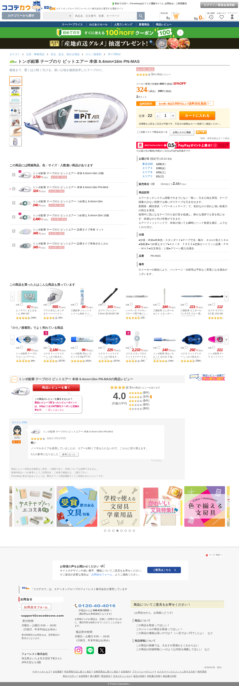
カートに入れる (197, 115)
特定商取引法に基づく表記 (77, 671)
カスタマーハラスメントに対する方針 (176, 671)
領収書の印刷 (153, 676)
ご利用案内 (181, 3)
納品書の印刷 (169, 676)
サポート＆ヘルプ (41, 671)
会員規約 (125, 671)
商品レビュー (164, 24)
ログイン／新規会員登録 (219, 5)
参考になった (69, 454)
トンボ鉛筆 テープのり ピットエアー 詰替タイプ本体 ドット (68, 229)
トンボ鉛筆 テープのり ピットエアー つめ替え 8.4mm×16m (68, 201)
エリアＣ (147, 176)
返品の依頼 (139, 676)
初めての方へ (120, 3)
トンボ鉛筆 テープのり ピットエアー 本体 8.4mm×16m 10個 (68, 173)
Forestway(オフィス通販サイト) (146, 3)
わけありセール (98, 24)
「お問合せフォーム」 (102, 574)
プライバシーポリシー (143, 671)
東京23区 (147, 163)
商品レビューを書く (56, 387)
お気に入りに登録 (182, 132)
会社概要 (57, 671)
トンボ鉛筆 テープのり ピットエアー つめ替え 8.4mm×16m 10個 (71, 215)
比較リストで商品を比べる (154, 132)
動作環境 (202, 671)
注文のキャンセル (122, 676)
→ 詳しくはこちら (54, 410)
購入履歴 (94, 676)
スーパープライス (72, 24)
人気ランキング (123, 24)
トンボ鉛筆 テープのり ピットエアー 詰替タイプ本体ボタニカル (70, 243)
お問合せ (169, 3)
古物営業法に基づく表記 (106, 671)
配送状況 (105, 676)
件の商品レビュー (161, 74)
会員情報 (83, 676)
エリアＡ (147, 168)
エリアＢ (147, 172)
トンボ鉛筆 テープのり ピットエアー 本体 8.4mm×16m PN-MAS (70, 187)
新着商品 (144, 24)
